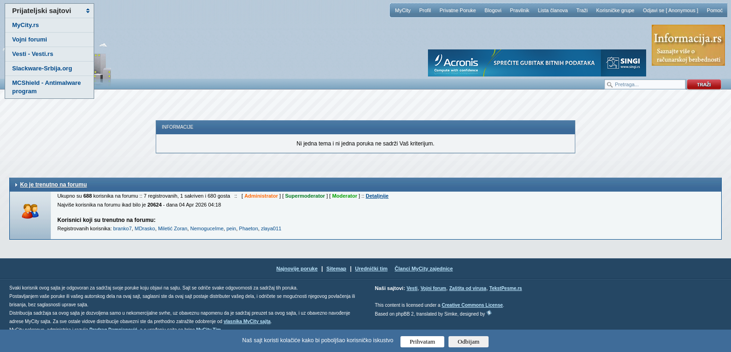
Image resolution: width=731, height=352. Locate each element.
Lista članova (553, 10)
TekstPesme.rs (506, 288)
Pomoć (715, 10)
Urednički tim (371, 268)
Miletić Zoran (172, 228)
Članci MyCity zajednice (424, 268)
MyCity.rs (25, 24)
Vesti (412, 288)
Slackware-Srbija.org (42, 68)
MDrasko (145, 228)
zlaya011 (271, 228)
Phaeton (248, 228)
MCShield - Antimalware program (46, 87)
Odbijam (469, 341)
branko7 (122, 228)
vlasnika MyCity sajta (247, 321)
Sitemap (336, 268)
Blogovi (492, 10)
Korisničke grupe (615, 10)
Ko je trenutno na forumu (53, 184)
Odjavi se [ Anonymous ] (670, 10)
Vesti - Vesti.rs (32, 53)
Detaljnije (377, 196)
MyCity (403, 10)
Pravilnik (520, 10)
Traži (581, 10)
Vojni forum (433, 288)
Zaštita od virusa (467, 288)
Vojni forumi (29, 39)
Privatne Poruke (458, 10)
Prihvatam (422, 341)
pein (231, 228)
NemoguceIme (207, 228)
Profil (425, 10)
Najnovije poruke (297, 268)
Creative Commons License (472, 305)
